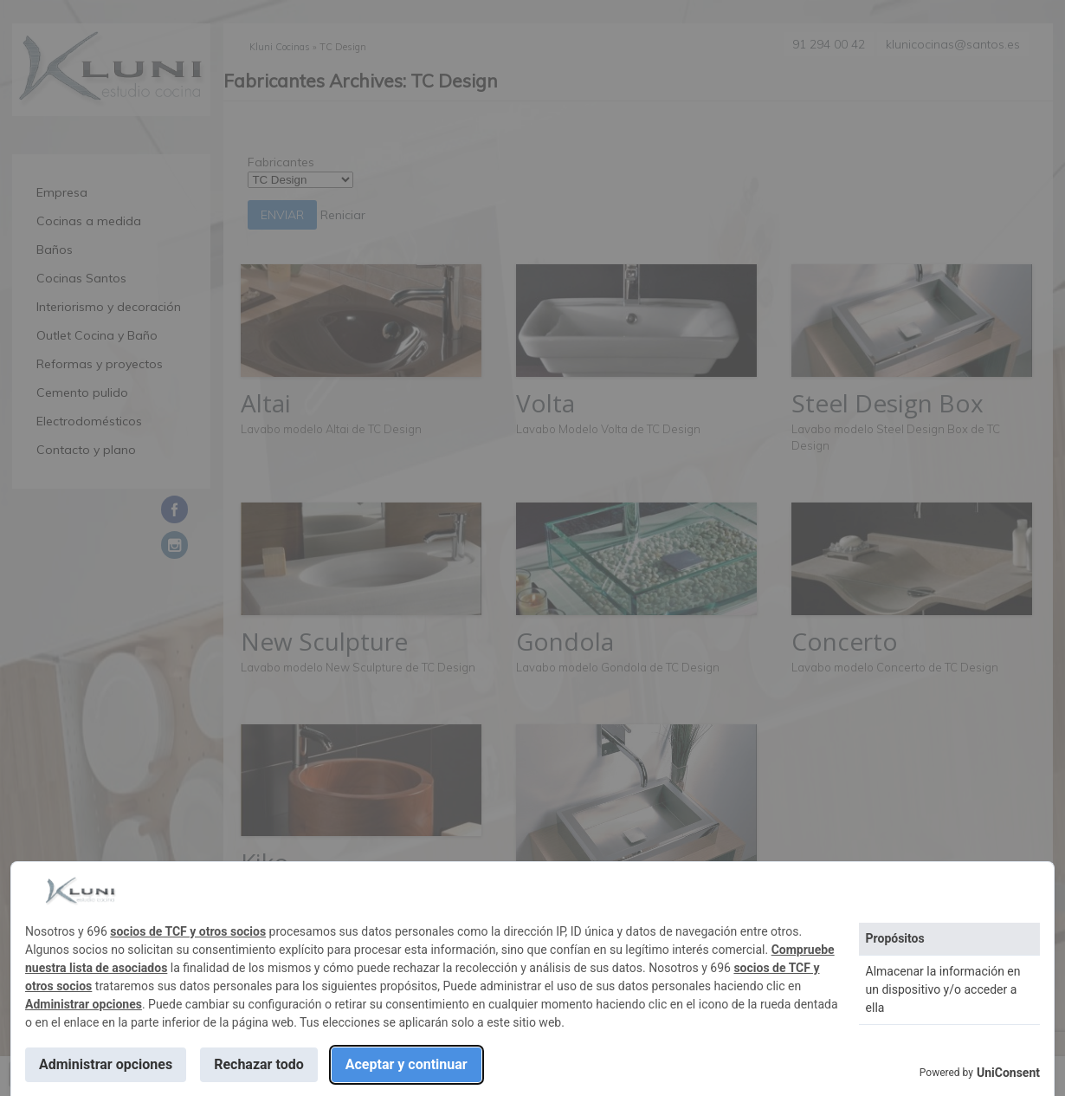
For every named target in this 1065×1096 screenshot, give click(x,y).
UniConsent (1008, 1073)
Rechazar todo (259, 1064)
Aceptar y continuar (406, 1064)
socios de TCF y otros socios (188, 931)
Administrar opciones (83, 1004)
